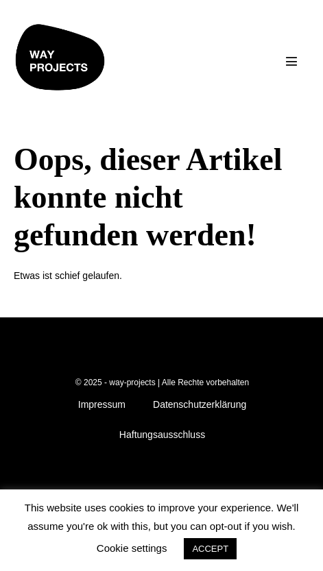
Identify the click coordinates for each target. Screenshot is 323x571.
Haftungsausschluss (162, 434)
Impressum (101, 404)
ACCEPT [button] (210, 549)
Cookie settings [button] (132, 548)
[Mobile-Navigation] (291, 61)
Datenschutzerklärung (199, 404)
